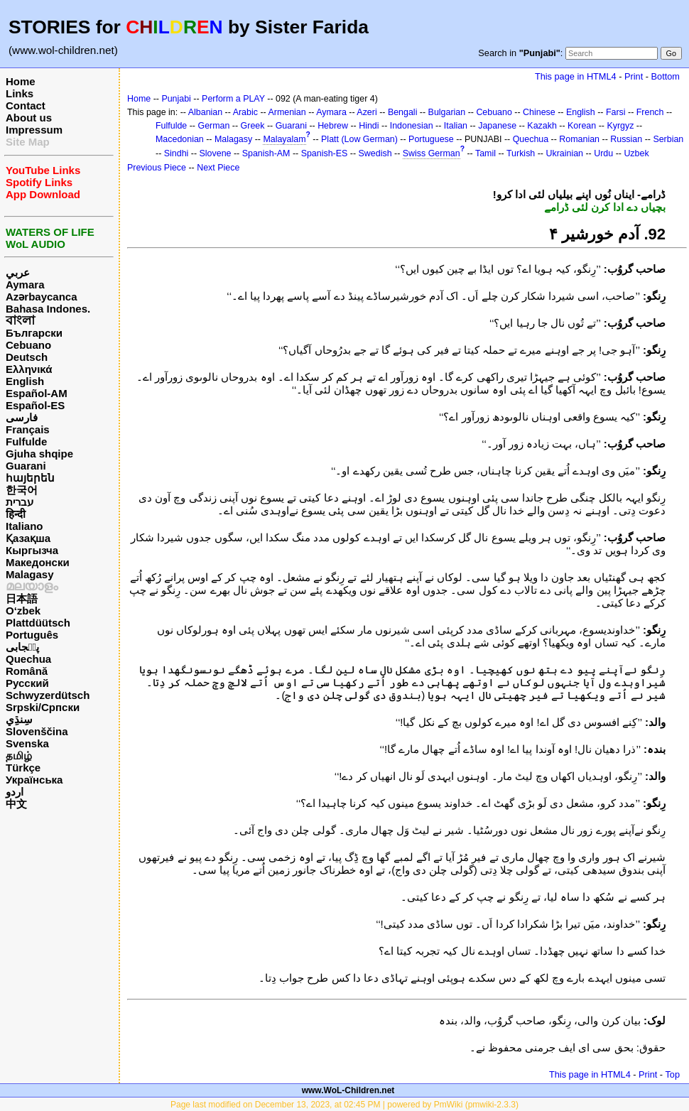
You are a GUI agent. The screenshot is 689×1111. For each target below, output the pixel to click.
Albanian (205, 112)
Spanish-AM (266, 153)
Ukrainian (564, 153)
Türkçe (23, 768)
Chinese (539, 112)
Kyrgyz (620, 126)
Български (34, 333)
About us (29, 118)
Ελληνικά (29, 369)
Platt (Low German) (359, 139)
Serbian (668, 139)
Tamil (485, 153)
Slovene (216, 153)
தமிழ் (19, 755)
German (213, 126)
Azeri (366, 112)
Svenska (27, 743)
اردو (14, 792)
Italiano (24, 526)
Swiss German (431, 153)
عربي (18, 272)
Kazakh (542, 126)
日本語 (22, 598)
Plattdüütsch (38, 623)
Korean (582, 126)
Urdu (603, 153)
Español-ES (35, 405)
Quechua (28, 659)
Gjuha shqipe (39, 454)
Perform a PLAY (233, 99)
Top (672, 1074)
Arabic (245, 112)
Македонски (38, 562)
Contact (25, 105)
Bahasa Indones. (48, 309)
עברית (19, 502)
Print (633, 76)
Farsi (616, 112)
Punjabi (176, 99)
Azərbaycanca (41, 297)
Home (21, 81)
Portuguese (431, 139)
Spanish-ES (324, 153)
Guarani (26, 466)
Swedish (375, 153)
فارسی (22, 417)
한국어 (22, 490)
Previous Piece (156, 168)
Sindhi (176, 153)
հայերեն (30, 478)
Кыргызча (32, 550)
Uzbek (636, 153)
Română (27, 671)
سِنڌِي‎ (19, 719)
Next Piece (218, 168)
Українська (34, 780)
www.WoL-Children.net (348, 1090)
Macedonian (180, 139)
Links (19, 93)
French (650, 112)
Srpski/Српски (43, 707)
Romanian (579, 139)
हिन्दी (16, 514)
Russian (626, 139)
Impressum (34, 130)
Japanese (497, 126)
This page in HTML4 (576, 76)
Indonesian (411, 126)
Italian (455, 126)
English (25, 381)
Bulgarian (447, 112)
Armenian (286, 112)
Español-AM (36, 393)
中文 (16, 804)
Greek (253, 126)
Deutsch (27, 357)
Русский (27, 683)
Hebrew (333, 126)
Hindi (369, 126)
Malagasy (30, 574)
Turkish (520, 153)
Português (32, 635)
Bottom (665, 76)
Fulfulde (26, 441)
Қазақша (28, 538)
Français (28, 429)
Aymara (25, 284)
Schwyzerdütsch (47, 695)
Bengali (403, 112)
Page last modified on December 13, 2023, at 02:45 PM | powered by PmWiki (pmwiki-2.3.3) (344, 1105)
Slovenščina (37, 731)
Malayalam (284, 139)
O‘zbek (23, 611)
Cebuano (28, 345)
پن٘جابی (22, 647)
